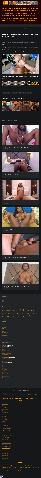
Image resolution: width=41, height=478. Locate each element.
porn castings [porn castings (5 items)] (30, 313)
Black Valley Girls (4, 370)
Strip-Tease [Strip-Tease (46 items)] (28, 316)
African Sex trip (4, 365)
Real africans (4, 368)
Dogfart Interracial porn (6, 356)
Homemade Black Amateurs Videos (22, 390)
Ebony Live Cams (4, 345)
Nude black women (6, 93)
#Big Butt (15, 93)
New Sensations (5, 412)
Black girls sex (5, 409)
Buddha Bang (4, 372)
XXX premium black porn (6, 358)
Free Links (30, 395)
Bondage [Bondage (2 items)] (28, 310)
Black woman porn (5, 332)
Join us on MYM (5, 407)
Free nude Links (4, 335)
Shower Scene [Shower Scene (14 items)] (14, 316)
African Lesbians (5, 418)
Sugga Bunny (4, 364)
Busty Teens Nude (4, 333)
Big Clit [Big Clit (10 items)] (18, 310)
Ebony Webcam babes (6, 446)
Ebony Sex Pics (5, 439)
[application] (20, 64)
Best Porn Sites (4, 324)
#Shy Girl (29, 93)
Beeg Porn (3, 328)
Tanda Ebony (4, 374)
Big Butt (13, 28)
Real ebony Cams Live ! (5, 357)
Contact (35, 395)
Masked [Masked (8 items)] (14, 313)
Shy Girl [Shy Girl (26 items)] (21, 316)
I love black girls (4, 348)
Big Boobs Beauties (6, 448)
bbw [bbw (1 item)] (9, 310)
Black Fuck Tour (4, 366)
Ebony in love (4, 325)
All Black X (3, 362)
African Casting (4, 360)
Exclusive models (15, 393)
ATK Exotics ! (4, 377)
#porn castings (21, 93)
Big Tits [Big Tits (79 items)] (23, 310)
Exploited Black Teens (5, 376)
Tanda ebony (4, 420)
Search (37, 26)
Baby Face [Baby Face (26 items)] (5, 310)
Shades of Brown (4, 369)
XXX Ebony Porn (4, 349)
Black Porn (3, 329)
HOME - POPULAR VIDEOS (5, 28)
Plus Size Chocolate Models (6, 353)
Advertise (3, 301)
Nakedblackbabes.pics (6, 429)
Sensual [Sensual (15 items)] (7, 316)
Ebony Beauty (4, 327)
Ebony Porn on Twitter (5, 350)
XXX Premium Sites (23, 395)
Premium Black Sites (5, 354)
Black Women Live (5, 361)
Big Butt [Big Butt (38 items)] (13, 310)
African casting (5, 425)
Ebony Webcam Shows (12, 395)
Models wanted (4, 299)
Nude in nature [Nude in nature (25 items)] (22, 313)
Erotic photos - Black (6, 430)
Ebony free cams (4, 352)
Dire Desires (4, 346)
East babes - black (6, 432)
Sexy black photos (5, 437)
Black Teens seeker (5, 373)
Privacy (3, 300)
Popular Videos (7, 393)
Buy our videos (31, 393)
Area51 (3, 331)
